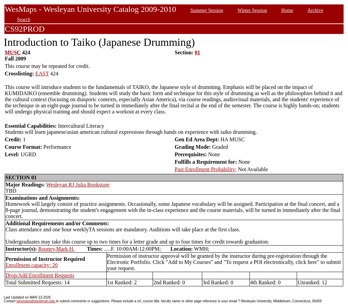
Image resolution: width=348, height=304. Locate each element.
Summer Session (206, 10)
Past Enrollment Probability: (206, 169)
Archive (315, 10)
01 (197, 52)
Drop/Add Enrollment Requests (39, 275)
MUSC (13, 52)
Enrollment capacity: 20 (31, 265)
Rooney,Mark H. (56, 249)
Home (287, 10)
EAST (42, 73)
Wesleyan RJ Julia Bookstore (78, 184)
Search (23, 19)
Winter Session (252, 10)
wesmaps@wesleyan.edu (36, 301)
